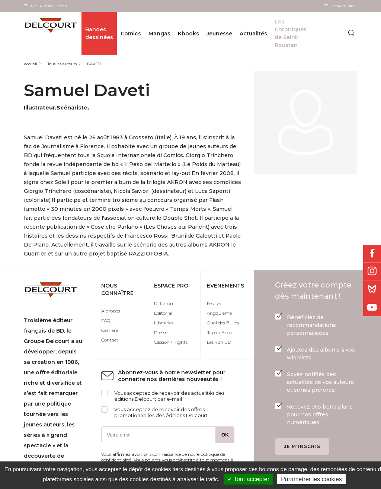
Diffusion (163, 303)
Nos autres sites (49, 6)
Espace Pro (343, 6)
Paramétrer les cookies (311, 479)
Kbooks (188, 33)
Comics (131, 33)
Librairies (163, 323)
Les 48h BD (219, 342)
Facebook (372, 254)
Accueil (30, 63)
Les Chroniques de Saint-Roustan (291, 33)
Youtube (372, 307)
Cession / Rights (171, 342)
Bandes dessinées (99, 33)
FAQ (105, 320)
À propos (110, 311)
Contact (109, 340)
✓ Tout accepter (248, 479)
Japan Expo (219, 332)
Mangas (159, 33)
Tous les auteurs (62, 63)
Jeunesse (219, 33)
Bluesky (372, 289)
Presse (160, 332)
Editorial (163, 313)
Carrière (109, 330)
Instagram (372, 271)
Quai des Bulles (223, 323)
